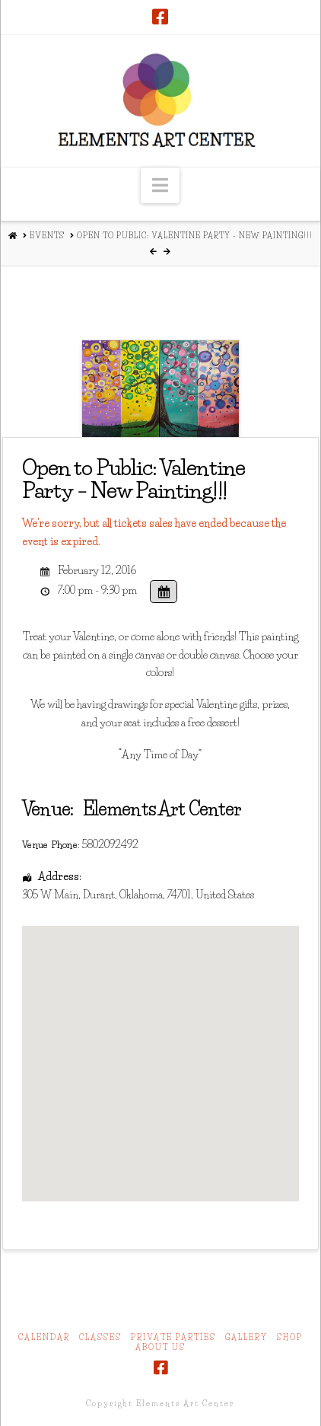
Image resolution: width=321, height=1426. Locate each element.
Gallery (246, 1337)
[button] (160, 185)
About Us (160, 1347)
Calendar (44, 1337)
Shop (290, 1337)
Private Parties (173, 1337)
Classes (100, 1337)
